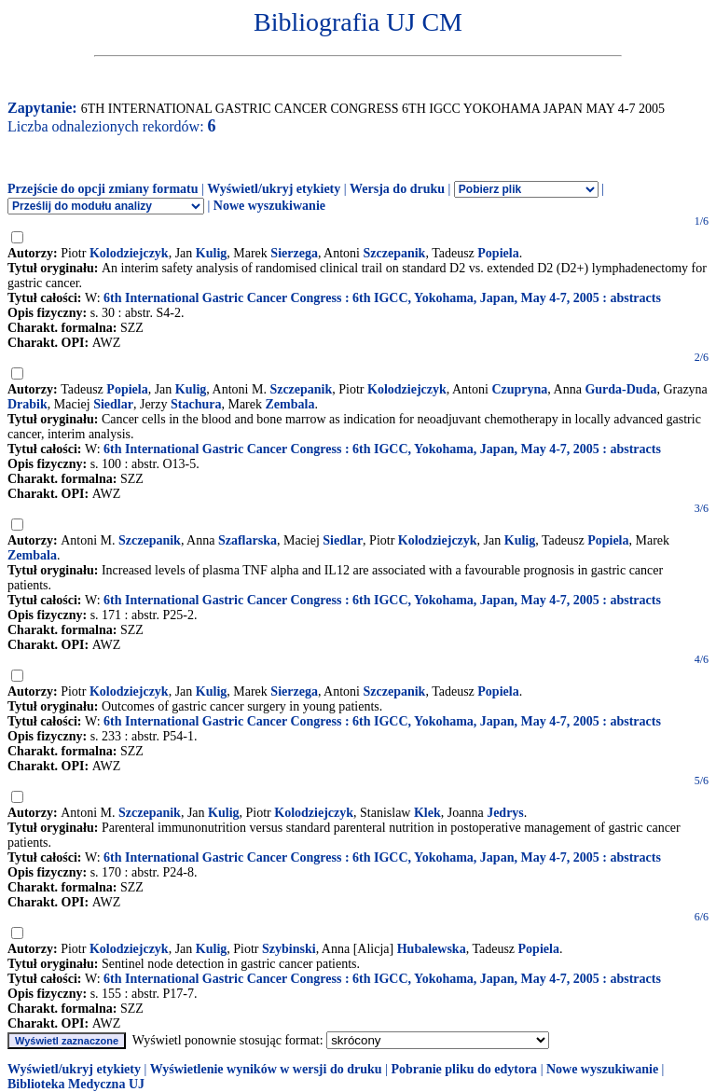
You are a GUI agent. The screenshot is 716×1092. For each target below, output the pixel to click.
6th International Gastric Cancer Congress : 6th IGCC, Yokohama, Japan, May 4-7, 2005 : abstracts (382, 298)
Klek (427, 813)
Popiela (497, 253)
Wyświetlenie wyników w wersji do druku (266, 1069)
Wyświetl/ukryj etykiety (273, 189)
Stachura (196, 404)
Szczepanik (395, 253)
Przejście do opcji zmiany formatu (103, 189)
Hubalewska (431, 949)
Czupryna (519, 389)
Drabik (27, 404)
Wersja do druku (397, 189)
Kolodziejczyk (129, 253)
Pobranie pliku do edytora (464, 1069)
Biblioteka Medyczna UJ (76, 1084)
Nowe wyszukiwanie (269, 206)
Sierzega (294, 253)
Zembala (290, 404)
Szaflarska (247, 540)
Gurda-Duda (620, 389)
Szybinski (289, 949)
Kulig (211, 253)
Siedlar (113, 404)
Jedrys (505, 813)
